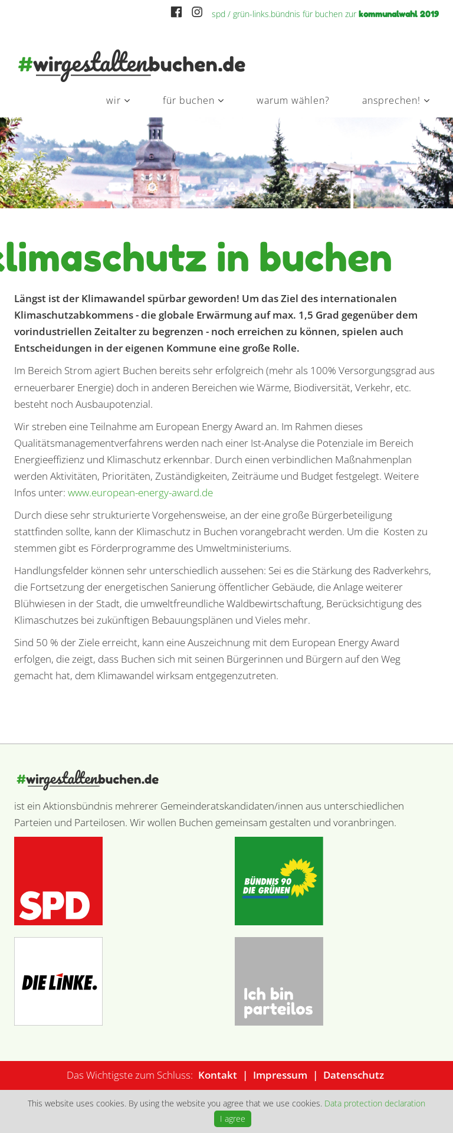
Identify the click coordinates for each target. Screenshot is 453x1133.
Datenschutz (353, 1075)
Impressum (280, 1075)
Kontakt (217, 1075)
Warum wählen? (293, 100)
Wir (113, 100)
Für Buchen (189, 100)
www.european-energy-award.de (140, 492)
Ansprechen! (391, 100)
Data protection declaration (374, 1103)
